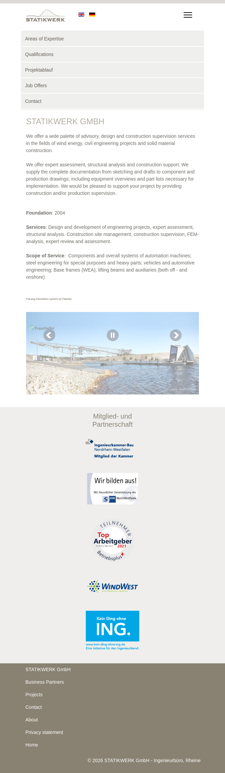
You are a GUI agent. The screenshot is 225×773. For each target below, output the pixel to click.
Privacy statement (44, 732)
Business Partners (44, 682)
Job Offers (36, 85)
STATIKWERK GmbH (47, 669)
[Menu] (186, 13)
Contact (33, 101)
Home (31, 745)
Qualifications (39, 54)
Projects (34, 694)
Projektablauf (39, 70)
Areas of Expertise (44, 38)
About (31, 719)
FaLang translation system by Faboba (48, 298)
